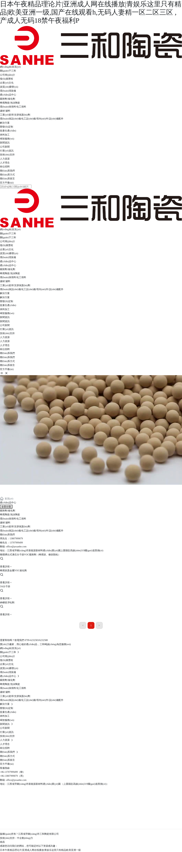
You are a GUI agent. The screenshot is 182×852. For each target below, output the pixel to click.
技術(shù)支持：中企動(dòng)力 (16, 838)
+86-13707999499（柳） (12, 772)
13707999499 (16, 542)
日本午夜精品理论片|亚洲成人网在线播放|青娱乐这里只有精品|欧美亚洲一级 (40, 850)
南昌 (2, 842)
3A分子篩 (5, 586)
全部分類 (6, 506)
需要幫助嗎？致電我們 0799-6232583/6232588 (24, 640)
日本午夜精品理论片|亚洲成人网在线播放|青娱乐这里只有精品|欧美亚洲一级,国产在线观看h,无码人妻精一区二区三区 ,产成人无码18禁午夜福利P (90, 12)
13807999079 (16, 538)
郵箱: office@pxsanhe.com (13, 780)
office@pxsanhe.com (16, 546)
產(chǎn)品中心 (18, 488)
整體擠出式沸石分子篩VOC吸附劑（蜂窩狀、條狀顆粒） (30, 554)
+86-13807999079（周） (12, 776)
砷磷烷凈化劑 (7, 602)
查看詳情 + (6, 566)
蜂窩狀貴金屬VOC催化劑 (13, 570)
